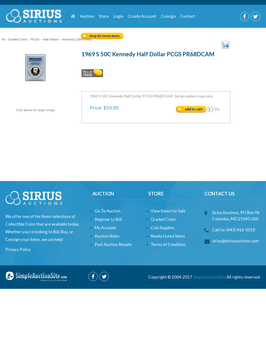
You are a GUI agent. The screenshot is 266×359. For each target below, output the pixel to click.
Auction (87, 16)
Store (104, 16)
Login (118, 16)
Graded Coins (163, 219)
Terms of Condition (168, 244)
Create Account (142, 16)
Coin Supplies (162, 227)
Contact (187, 16)
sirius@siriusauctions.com (235, 240)
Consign (168, 16)
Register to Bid (108, 219)
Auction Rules (107, 236)
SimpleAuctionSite (209, 276)
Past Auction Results (113, 244)
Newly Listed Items (168, 236)
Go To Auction (108, 210)
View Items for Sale (168, 210)
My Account (105, 227)
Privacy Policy (18, 249)
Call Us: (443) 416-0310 (233, 229)
